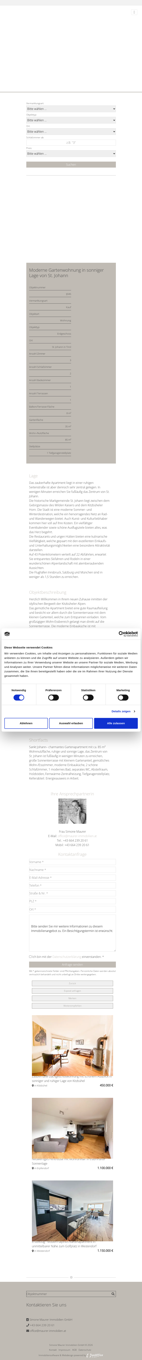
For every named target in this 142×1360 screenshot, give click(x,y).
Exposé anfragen (72, 990)
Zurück (72, 983)
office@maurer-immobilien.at (77, 836)
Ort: (28, 126)
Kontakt (53, 1349)
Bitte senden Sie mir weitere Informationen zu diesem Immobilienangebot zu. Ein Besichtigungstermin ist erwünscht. (72, 933)
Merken (72, 998)
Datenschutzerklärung (66, 957)
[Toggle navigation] (134, 12)
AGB (74, 1349)
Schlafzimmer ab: (35, 137)
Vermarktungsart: (35, 103)
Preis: (29, 148)
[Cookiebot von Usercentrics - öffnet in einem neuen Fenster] (121, 634)
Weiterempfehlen (72, 1005)
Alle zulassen (116, 723)
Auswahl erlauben (71, 723)
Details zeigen (121, 711)
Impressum (64, 1349)
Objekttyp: (31, 114)
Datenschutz (85, 1349)
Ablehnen (26, 723)
